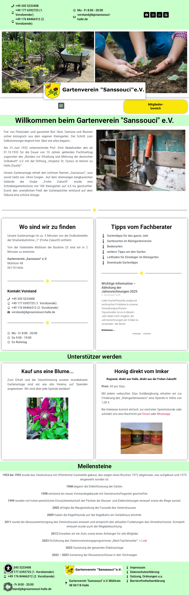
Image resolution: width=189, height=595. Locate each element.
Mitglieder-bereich (155, 106)
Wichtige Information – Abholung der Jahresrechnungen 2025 (119, 287)
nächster (147, 333)
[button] (6, 63)
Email (146, 414)
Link (144, 540)
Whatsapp (163, 414)
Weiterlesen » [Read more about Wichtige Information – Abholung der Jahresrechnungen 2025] (108, 330)
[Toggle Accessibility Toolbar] (8, 568)
